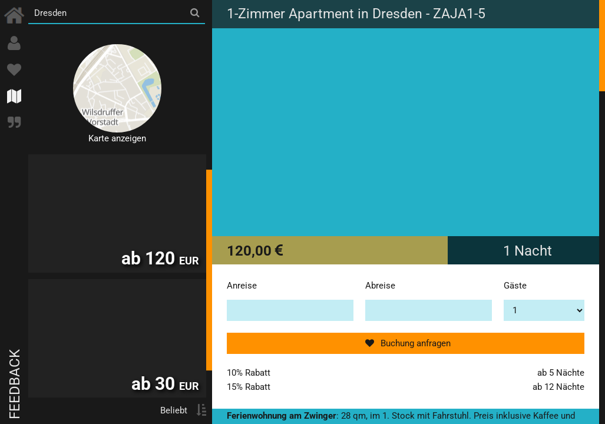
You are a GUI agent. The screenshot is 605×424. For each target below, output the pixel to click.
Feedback (14, 384)
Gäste (515, 285)
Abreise (380, 285)
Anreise (242, 285)
